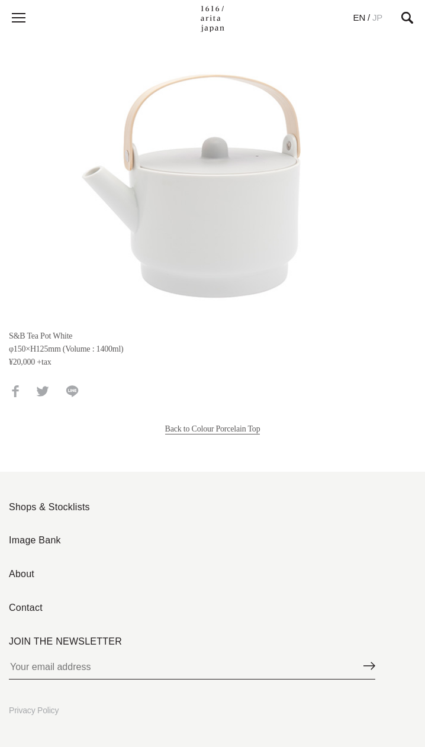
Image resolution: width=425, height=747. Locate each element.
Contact (26, 608)
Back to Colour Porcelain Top (212, 428)
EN (359, 17)
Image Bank (35, 540)
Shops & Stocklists (49, 507)
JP (377, 17)
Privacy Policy (34, 710)
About (21, 574)
